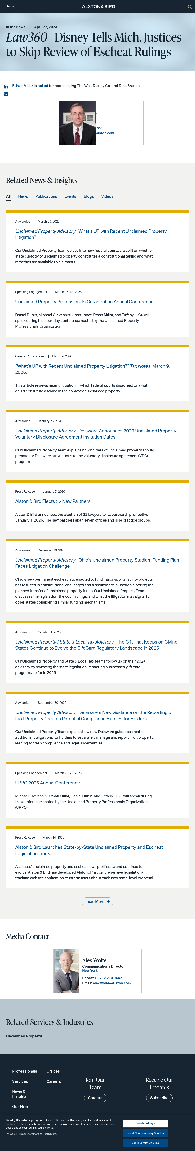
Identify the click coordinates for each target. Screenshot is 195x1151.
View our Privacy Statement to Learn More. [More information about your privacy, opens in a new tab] (32, 1134)
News (23, 197)
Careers (53, 1082)
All (8, 197)
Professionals (24, 1071)
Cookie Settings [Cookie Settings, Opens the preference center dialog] (145, 1123)
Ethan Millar (22, 86)
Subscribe (159, 1098)
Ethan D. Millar (116, 112)
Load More (95, 902)
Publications (46, 197)
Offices (53, 1071)
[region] (97, 1133)
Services (20, 1082)
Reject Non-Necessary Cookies (145, 1133)
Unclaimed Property (24, 1036)
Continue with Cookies (145, 1143)
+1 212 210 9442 (108, 978)
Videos (107, 197)
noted (43, 86)
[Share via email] (6, 94)
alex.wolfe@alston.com (112, 983)
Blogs (89, 197)
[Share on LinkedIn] (6, 87)
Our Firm (20, 1107)
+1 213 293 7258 (125, 126)
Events (70, 197)
